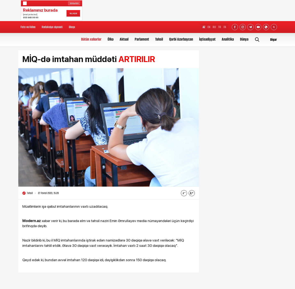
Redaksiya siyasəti (52, 27)
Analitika (228, 39)
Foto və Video (28, 27)
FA (225, 27)
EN (209, 27)
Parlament (142, 39)
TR (219, 27)
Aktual (124, 39)
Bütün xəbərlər (91, 39)
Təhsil (159, 39)
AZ (204, 27)
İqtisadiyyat (207, 39)
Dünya (244, 39)
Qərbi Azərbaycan (181, 39)
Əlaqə (72, 27)
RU (214, 27)
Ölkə (111, 39)
